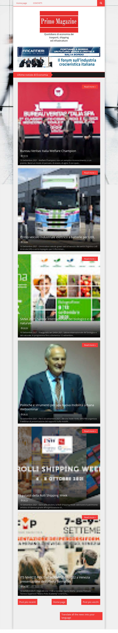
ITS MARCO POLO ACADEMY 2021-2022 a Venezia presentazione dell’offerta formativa (55, 583)
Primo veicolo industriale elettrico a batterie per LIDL (57, 238)
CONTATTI (37, 3)
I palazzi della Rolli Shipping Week (43, 498)
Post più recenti (27, 605)
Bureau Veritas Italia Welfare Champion (48, 152)
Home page (21, 3)
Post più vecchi (91, 605)
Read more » (90, 86)
